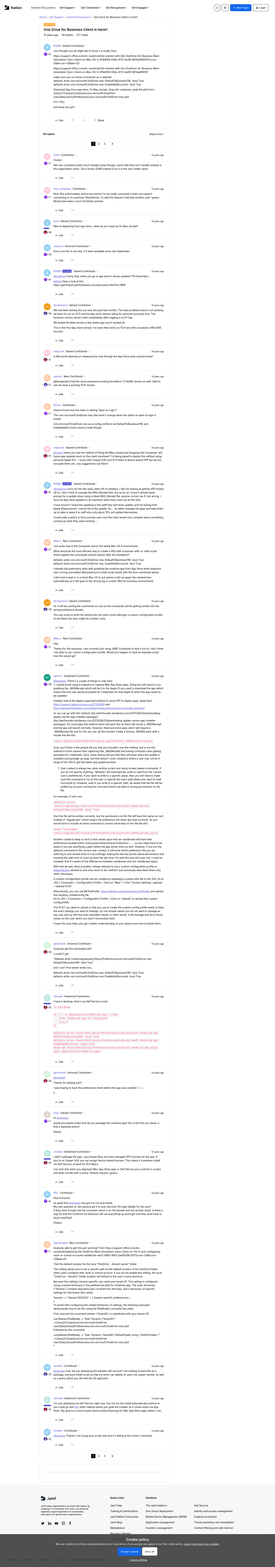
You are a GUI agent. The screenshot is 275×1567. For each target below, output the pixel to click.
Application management (160, 1522)
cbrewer (58, 996)
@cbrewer (59, 1077)
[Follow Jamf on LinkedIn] (49, 1523)
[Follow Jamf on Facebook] (70, 1523)
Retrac (57, 405)
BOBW (57, 45)
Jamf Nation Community (124, 1516)
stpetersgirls (60, 1242)
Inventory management (159, 1527)
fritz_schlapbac (62, 188)
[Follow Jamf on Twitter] (43, 1523)
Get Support (68, 7)
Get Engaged (141, 7)
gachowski (59, 943)
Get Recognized (117, 7)
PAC (55, 1192)
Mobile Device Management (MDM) (166, 1516)
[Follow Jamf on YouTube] (56, 1523)
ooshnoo (58, 246)
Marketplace (117, 1527)
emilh (56, 154)
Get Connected (91, 7)
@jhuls (57, 281)
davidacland (60, 305)
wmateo (58, 1365)
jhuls (56, 221)
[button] (240, 7)
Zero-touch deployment (159, 1511)
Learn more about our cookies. (202, 1544)
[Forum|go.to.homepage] (13, 7)
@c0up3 (58, 452)
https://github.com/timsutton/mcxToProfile (125, 891)
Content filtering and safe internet (213, 1527)
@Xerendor (60, 680)
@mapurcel (60, 488)
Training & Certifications (124, 1511)
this (77, 1406)
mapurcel (58, 351)
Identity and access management (213, 1511)
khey (56, 1112)
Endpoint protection (205, 1516)
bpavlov (58, 675)
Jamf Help (116, 1505)
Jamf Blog (116, 1522)
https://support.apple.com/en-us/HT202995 (79, 704)
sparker (57, 376)
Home (42, 17)
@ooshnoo (59, 276)
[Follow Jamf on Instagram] (63, 1523)
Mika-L (57, 540)
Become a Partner (120, 1533)
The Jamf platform (156, 1505)
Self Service (201, 1505)
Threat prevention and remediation (214, 1522)
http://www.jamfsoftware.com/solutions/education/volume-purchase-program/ (99, 708)
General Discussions (43, 7)
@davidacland (61, 870)
